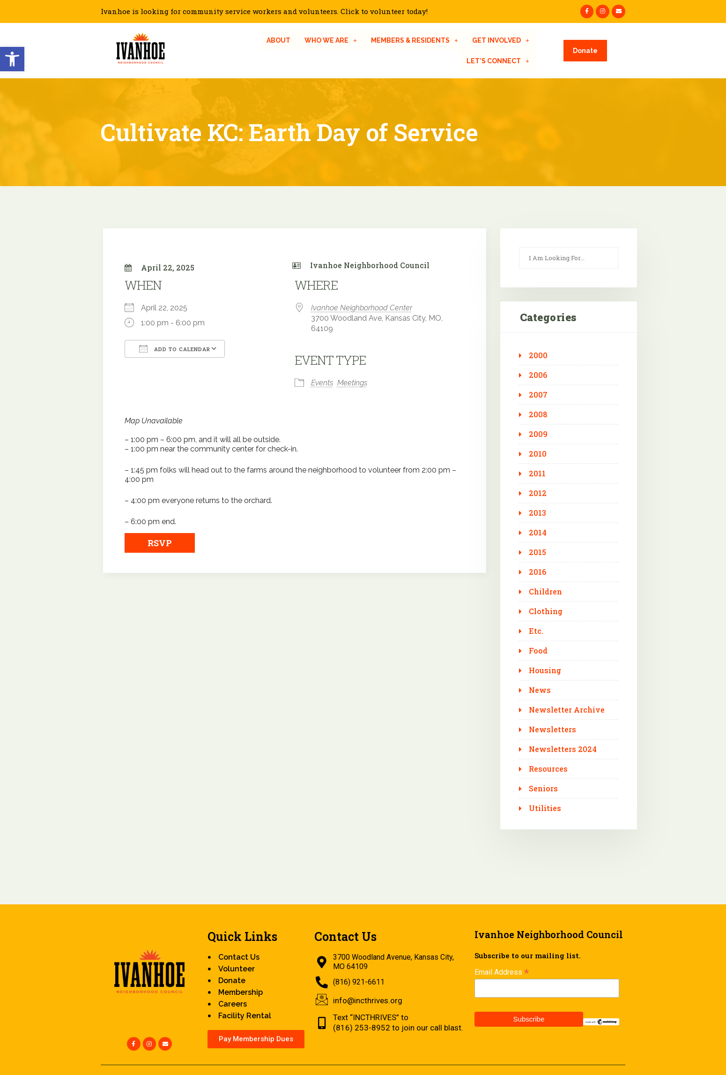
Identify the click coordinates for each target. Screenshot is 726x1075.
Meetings (352, 382)
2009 (538, 434)
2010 (538, 454)
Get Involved (500, 40)
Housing (545, 670)
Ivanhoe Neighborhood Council (370, 265)
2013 (537, 513)
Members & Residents (414, 40)
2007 (538, 394)
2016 (537, 572)
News (540, 690)
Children (545, 591)
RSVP (160, 543)
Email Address (501, 972)
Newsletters (552, 729)
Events (322, 382)
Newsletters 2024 (563, 749)
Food (538, 650)
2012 (538, 493)
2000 (538, 355)
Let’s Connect (498, 61)
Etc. (536, 631)
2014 (538, 532)
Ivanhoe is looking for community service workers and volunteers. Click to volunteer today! (264, 11)
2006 (538, 375)
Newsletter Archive (567, 709)
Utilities (545, 808)
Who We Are (330, 40)
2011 (537, 473)
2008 (538, 414)
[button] (12, 59)
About (278, 40)
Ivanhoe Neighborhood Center (361, 307)
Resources (548, 769)
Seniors (543, 788)
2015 (537, 552)
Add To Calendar (174, 349)
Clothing (546, 611)
